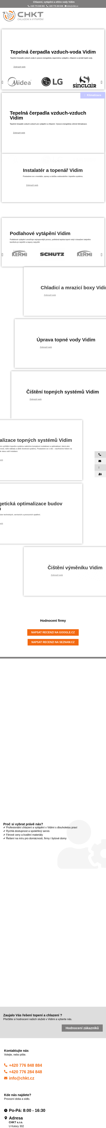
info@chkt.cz (71, 6)
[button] (2, 86)
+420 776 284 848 (54, 6)
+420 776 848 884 (36, 6)
